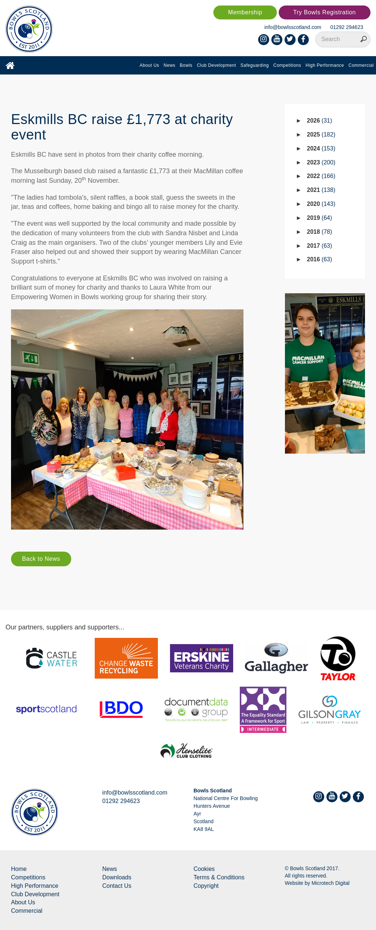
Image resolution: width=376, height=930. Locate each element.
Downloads (116, 877)
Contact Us (116, 886)
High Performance (325, 65)
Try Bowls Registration (324, 12)
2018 (319, 232)
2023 (321, 162)
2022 (321, 176)
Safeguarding (255, 65)
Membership (245, 12)
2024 (321, 148)
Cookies (204, 869)
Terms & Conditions (219, 877)
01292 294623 (346, 27)
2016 (319, 259)
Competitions (287, 65)
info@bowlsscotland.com (292, 27)
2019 (319, 218)
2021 (321, 190)
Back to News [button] (41, 559)
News (170, 65)
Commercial (361, 65)
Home (19, 869)
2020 (321, 204)
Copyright (206, 886)
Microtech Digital (330, 883)
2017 (319, 246)
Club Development (216, 65)
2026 (319, 120)
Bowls (186, 65)
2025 (321, 134)
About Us (149, 65)
